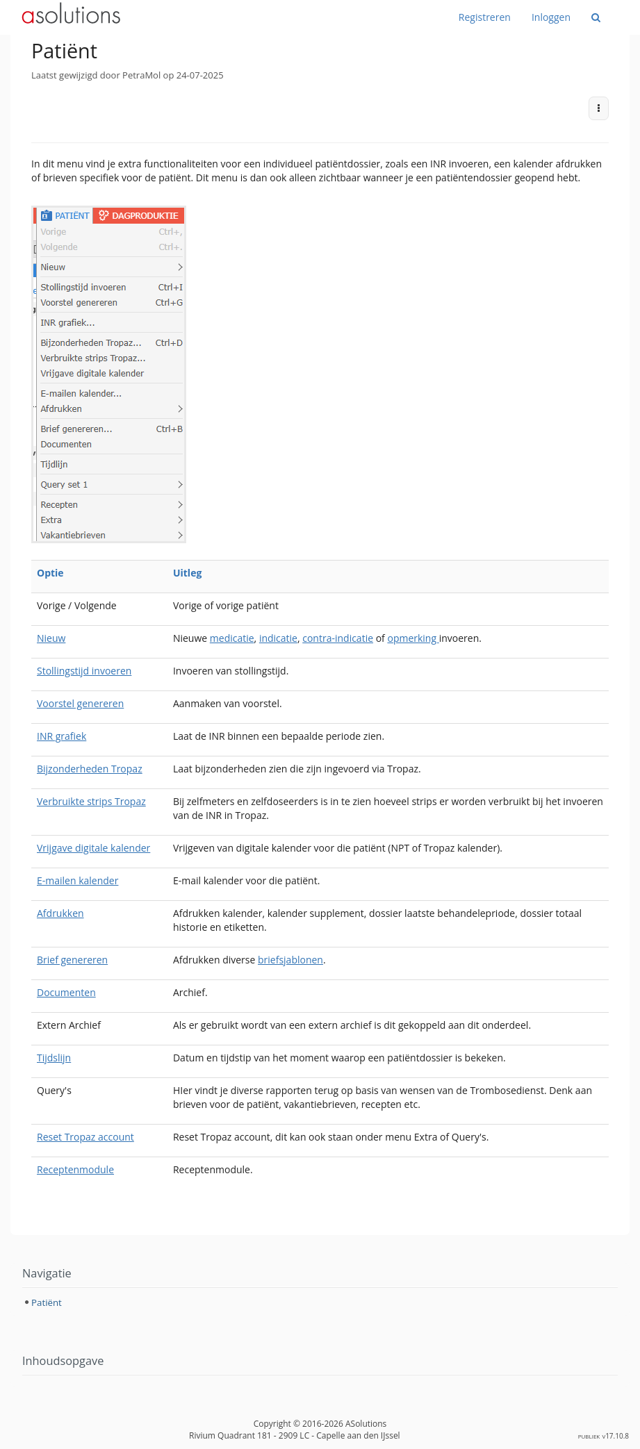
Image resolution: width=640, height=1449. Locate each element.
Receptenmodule (75, 1169)
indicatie (278, 638)
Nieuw (51, 638)
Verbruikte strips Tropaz (91, 801)
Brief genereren (72, 959)
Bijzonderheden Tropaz (89, 768)
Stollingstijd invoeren (84, 670)
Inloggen (551, 17)
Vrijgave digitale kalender (93, 847)
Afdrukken (60, 913)
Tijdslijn (54, 1057)
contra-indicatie (337, 638)
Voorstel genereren (80, 703)
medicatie (232, 638)
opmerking (412, 638)
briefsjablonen (290, 959)
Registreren (485, 17)
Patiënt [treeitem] (46, 1302)
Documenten (66, 992)
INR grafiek (61, 736)
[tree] (320, 1302)
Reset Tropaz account (85, 1136)
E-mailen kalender (77, 880)
